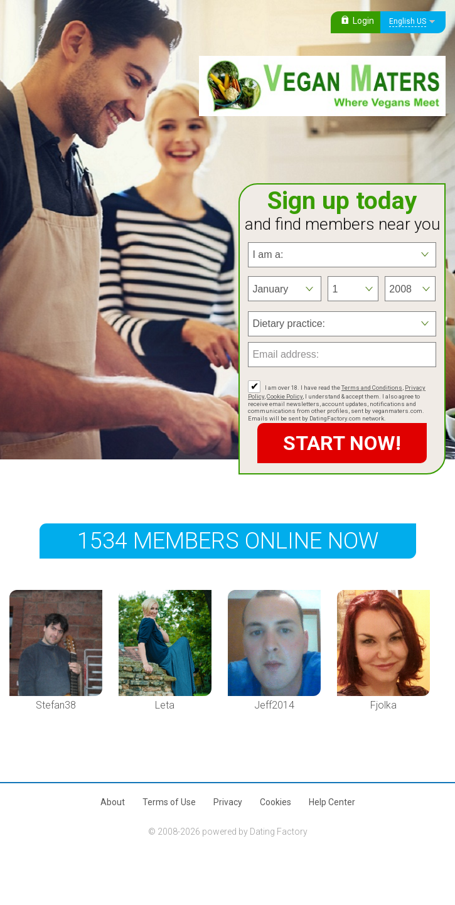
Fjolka (383, 705)
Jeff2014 (274, 705)
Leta (164, 705)
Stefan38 (56, 705)
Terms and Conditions (371, 387)
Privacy (227, 802)
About (112, 802)
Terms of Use (169, 802)
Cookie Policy (284, 396)
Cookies (275, 802)
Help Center (332, 802)
